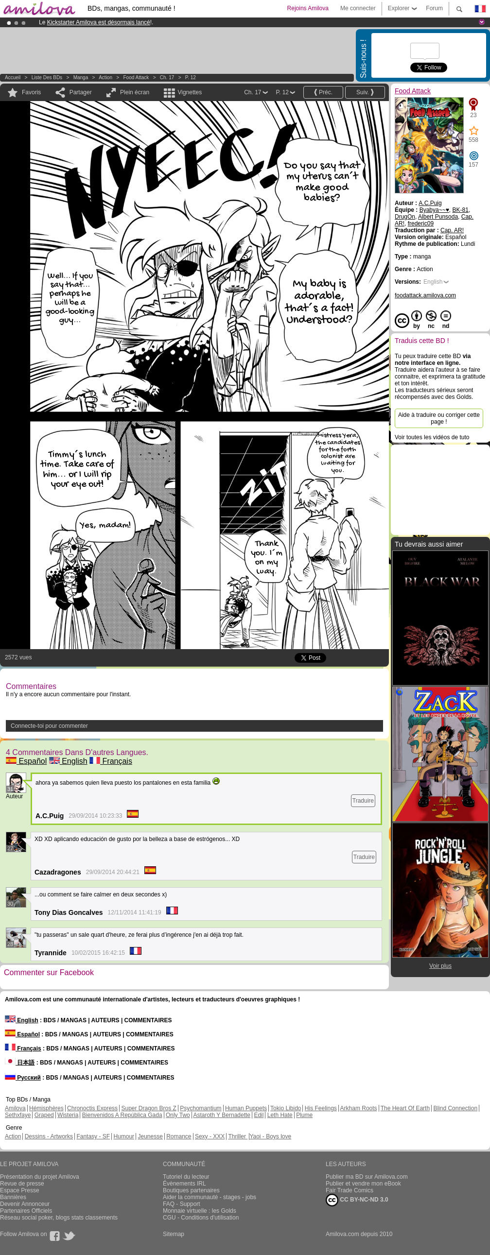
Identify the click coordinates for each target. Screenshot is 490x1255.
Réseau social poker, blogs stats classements (59, 1217)
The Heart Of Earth (405, 1108)
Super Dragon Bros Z (148, 1108)
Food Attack (136, 77)
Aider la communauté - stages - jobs (209, 1197)
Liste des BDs (47, 77)
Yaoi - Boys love (270, 1136)
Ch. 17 (167, 77)
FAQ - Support (181, 1204)
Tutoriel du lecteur (186, 1176)
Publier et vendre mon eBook (363, 1183)
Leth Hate (280, 1115)
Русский (23, 1077)
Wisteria (67, 1115)
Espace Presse (19, 1190)
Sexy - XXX (210, 1136)
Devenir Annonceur (25, 1204)
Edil (258, 1115)
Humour (123, 1136)
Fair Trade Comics (349, 1190)
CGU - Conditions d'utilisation (201, 1217)
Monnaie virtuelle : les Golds (199, 1210)
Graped (44, 1115)
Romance (178, 1136)
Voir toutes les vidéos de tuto (432, 437)
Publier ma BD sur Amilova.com (367, 1176)
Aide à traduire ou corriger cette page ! (439, 418)
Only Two (178, 1115)
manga (80, 77)
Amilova (15, 1108)
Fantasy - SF (93, 1136)
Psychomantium (200, 1108)
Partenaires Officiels (26, 1210)
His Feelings (321, 1108)
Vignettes (189, 92)
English (68, 761)
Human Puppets (246, 1108)
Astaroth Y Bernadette (221, 1115)
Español (26, 761)
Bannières (13, 1197)
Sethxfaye (18, 1115)
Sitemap (173, 1234)
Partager (81, 92)
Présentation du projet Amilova (39, 1176)
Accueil (12, 77)
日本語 (20, 1062)
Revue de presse (22, 1183)
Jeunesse (150, 1136)
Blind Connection (455, 1108)
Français (110, 761)
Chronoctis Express (92, 1108)
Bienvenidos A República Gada (122, 1115)
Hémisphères (46, 1108)
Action (105, 77)
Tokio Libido (285, 1108)
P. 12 (190, 77)
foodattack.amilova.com (425, 295)
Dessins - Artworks (49, 1136)
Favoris (31, 92)
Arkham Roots (358, 1108)
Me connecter (358, 8)
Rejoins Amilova (308, 8)
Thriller (237, 1136)
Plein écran (134, 92)
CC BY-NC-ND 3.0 (357, 1200)
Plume (304, 1115)
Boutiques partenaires (191, 1190)
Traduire (363, 800)
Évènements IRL (184, 1183)
